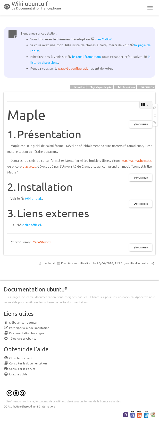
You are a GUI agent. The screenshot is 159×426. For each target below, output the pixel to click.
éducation (77, 87)
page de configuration (74, 68)
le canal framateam (86, 56)
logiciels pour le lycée (99, 87)
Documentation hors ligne (24, 333)
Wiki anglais (33, 198)
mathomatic (143, 160)
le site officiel (31, 225)
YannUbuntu (41, 242)
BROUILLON (146, 87)
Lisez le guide (15, 374)
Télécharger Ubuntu (20, 338)
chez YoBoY (103, 39)
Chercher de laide (18, 358)
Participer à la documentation (26, 328)
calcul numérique (125, 87)
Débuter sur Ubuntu (20, 322)
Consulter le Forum (19, 369)
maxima (127, 160)
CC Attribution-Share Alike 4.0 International (30, 406)
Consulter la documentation (25, 363)
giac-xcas (29, 166)
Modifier (142, 124)
